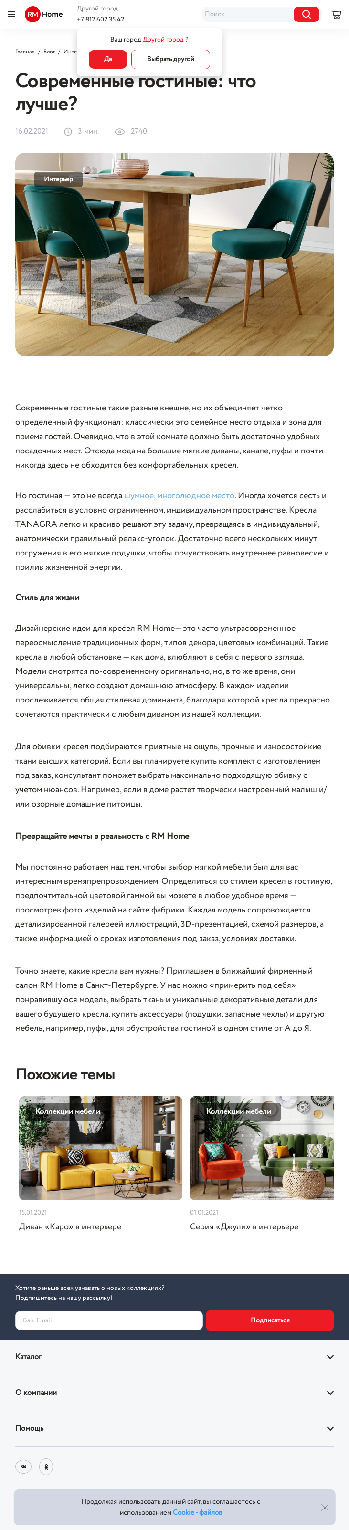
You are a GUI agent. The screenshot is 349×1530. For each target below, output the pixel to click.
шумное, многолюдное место (179, 496)
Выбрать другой (170, 59)
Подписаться (270, 1320)
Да (108, 59)
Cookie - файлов (197, 1513)
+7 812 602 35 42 (100, 19)
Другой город (97, 8)
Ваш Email (37, 1320)
